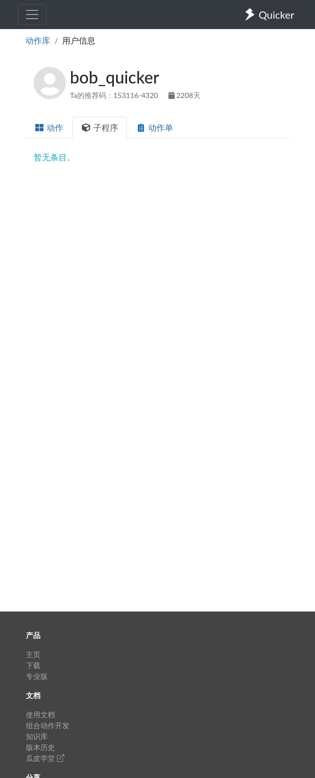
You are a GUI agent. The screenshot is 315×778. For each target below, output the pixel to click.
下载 (33, 665)
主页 (33, 654)
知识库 (37, 736)
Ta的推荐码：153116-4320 (115, 95)
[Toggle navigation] (32, 14)
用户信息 (78, 40)
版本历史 (40, 747)
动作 (48, 127)
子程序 (99, 127)
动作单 (154, 127)
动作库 (37, 40)
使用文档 (40, 714)
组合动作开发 (47, 725)
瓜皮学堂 (45, 758)
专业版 (37, 676)
